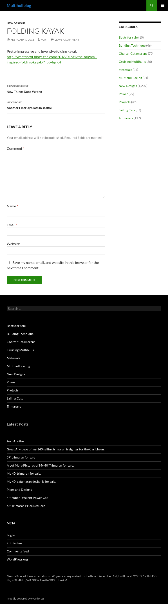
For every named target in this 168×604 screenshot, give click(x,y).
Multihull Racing (130, 78)
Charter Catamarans (133, 53)
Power (123, 94)
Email (12, 225)
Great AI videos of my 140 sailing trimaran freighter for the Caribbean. (56, 449)
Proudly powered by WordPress (25, 598)
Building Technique (132, 45)
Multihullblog (19, 5)
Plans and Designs (19, 489)
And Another (16, 441)
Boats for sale (128, 37)
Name (12, 206)
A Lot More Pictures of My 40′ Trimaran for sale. (40, 465)
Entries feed (15, 543)
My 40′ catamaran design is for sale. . (32, 481)
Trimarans (126, 118)
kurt (44, 39)
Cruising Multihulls (132, 61)
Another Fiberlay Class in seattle (56, 105)
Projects (124, 102)
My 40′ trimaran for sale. (24, 473)
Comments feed (18, 551)
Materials (125, 70)
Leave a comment (66, 39)
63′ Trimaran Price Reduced (26, 506)
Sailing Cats (127, 110)
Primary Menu (162, 5)
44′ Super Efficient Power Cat (27, 498)
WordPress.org (17, 559)
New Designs (16, 23)
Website (13, 243)
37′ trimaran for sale (21, 457)
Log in (11, 535)
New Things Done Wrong (56, 88)
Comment (15, 148)
